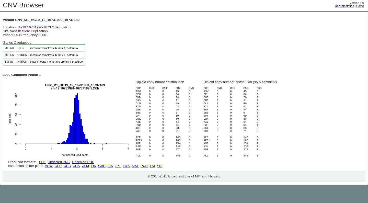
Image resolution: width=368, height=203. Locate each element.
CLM (85, 184)
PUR (144, 184)
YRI (159, 184)
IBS (110, 184)
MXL (135, 184)
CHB (67, 184)
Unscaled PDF (83, 162)
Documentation (344, 5)
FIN (93, 184)
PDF (42, 162)
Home (360, 5)
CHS (76, 184)
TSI (152, 184)
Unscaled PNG (59, 162)
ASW (48, 184)
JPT (118, 184)
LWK (126, 184)
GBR (102, 184)
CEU (58, 184)
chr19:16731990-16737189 (38, 27)
